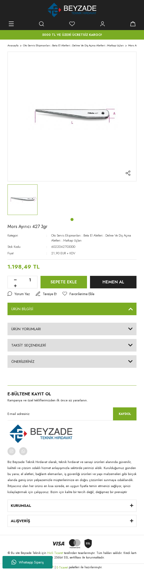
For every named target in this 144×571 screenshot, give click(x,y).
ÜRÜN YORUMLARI (26, 329)
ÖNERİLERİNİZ (22, 361)
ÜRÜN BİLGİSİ (22, 309)
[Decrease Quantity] (15, 280)
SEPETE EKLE (63, 282)
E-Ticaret (62, 567)
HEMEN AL (113, 282)
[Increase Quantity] (15, 286)
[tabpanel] (22, 199)
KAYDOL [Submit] (125, 414)
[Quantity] (30, 280)
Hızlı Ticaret (55, 553)
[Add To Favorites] (78, 294)
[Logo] (72, 10)
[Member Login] (102, 24)
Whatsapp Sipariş (28, 562)
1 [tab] (72, 219)
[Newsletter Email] (72, 413)
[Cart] (132, 24)
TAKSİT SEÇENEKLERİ (28, 345)
